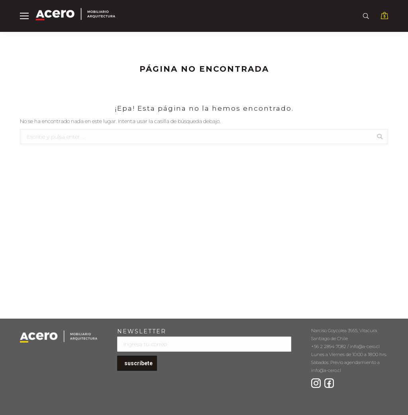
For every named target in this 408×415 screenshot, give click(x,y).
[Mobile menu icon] (24, 16)
